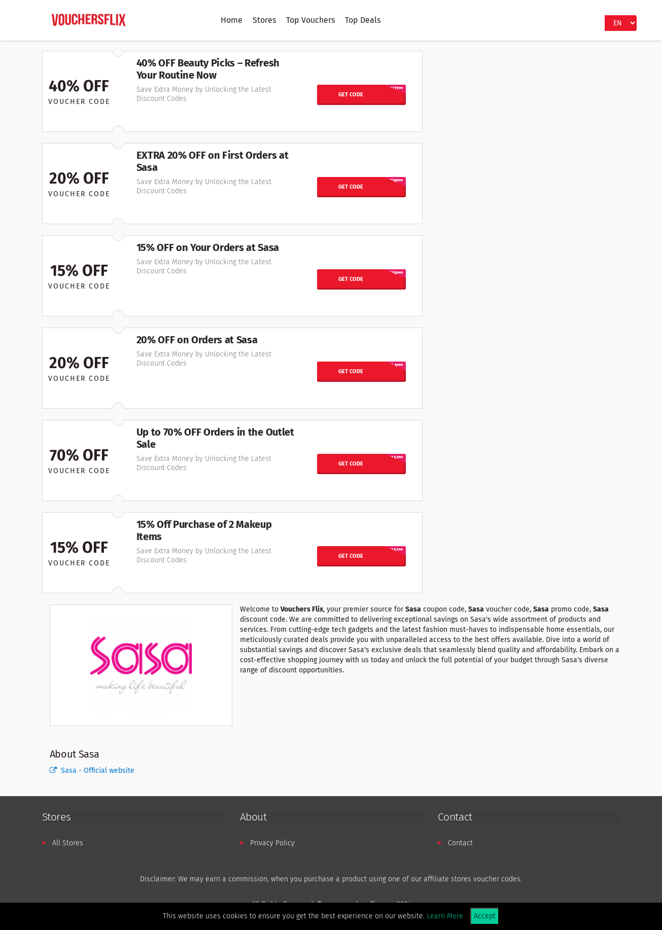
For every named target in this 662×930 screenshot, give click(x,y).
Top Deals (362, 20)
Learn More (445, 916)
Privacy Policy (272, 843)
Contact (460, 843)
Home (231, 20)
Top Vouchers (310, 20)
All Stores (67, 843)
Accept (485, 916)
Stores (264, 20)
